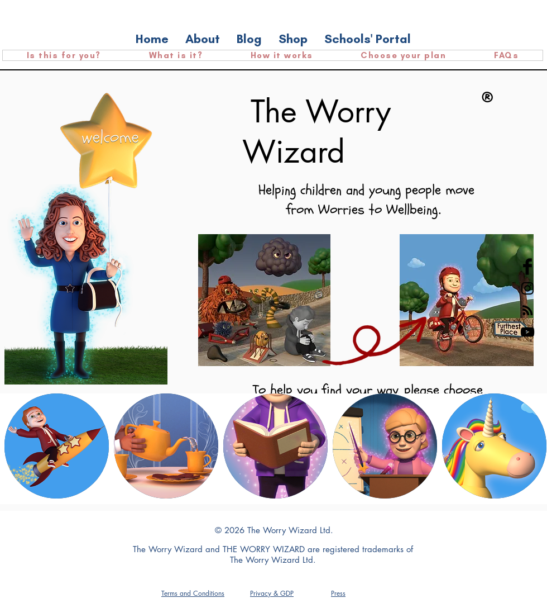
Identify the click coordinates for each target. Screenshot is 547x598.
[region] (56, 446)
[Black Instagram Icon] (527, 288)
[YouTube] (527, 332)
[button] (338, 593)
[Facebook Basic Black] (527, 266)
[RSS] (527, 310)
